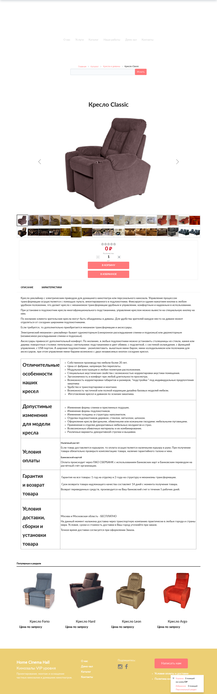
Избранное (181, 686)
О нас (66, 39)
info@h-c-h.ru (163, 21)
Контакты (148, 39)
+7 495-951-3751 (53, 17)
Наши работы (112, 39)
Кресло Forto (40, 621)
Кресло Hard (85, 621)
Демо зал (131, 39)
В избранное (108, 274)
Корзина (180, 678)
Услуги (79, 39)
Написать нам (171, 663)
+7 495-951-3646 (53, 21)
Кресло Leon (131, 621)
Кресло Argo (177, 621)
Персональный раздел (186, 690)
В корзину (108, 265)
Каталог (94, 39)
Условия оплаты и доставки (171, 673)
